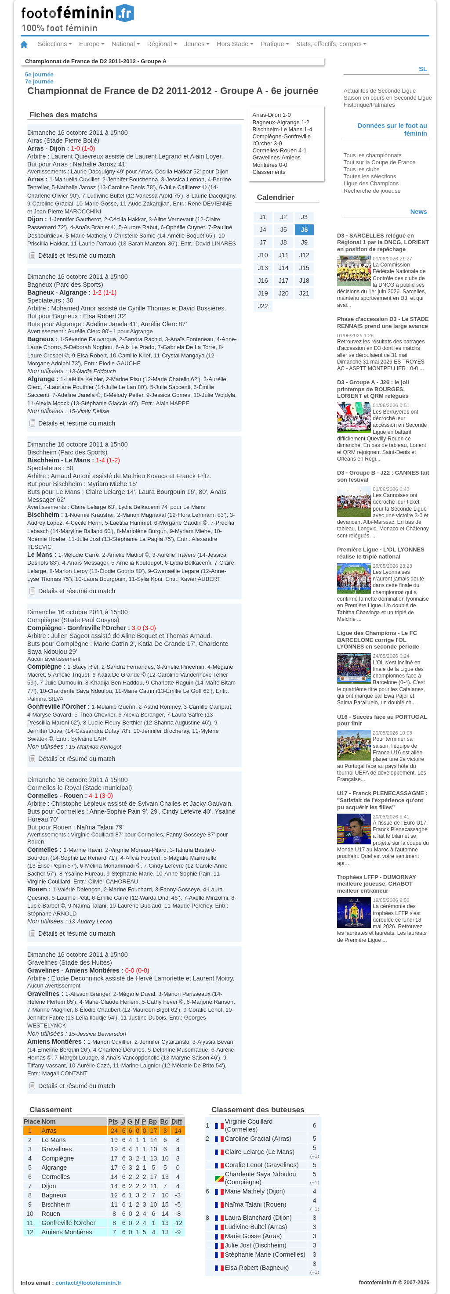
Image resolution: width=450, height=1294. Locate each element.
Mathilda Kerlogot (99, 746)
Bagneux (40, 292)
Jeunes (194, 43)
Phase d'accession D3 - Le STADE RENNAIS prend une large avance (383, 322)
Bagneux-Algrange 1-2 (281, 122)
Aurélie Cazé (93, 1065)
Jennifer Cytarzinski (164, 1041)
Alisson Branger (90, 994)
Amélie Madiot (125, 554)
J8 (283, 242)
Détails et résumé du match (76, 255)
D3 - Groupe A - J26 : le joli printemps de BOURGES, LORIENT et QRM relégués (373, 389)
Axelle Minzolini (208, 897)
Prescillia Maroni (48, 722)
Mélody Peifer (126, 395)
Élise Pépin (51, 865)
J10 (263, 255)
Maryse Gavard (52, 714)
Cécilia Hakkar (173, 171)
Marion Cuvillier (111, 1041)
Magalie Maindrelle (193, 857)
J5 (283, 229)
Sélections (52, 43)
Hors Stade (232, 43)
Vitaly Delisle (93, 411)
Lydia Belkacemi (139, 507)
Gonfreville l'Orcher (96, 627)
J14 (284, 267)
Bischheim (43, 460)
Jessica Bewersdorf (101, 1034)
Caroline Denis (126, 187)
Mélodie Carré (81, 554)
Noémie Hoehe (46, 539)
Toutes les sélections (370, 176)
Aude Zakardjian (149, 203)
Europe (89, 43)
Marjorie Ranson (212, 1001)
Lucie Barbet (43, 905)
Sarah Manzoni (147, 243)
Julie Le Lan (120, 387)
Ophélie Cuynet (185, 227)
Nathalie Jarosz (94, 164)
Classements (269, 172)
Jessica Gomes (170, 395)
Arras (35, 148)
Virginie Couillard (92, 834)
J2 (283, 216)
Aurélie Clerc (159, 324)
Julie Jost (88, 539)
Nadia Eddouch (96, 371)
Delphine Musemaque (180, 1049)
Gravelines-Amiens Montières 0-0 (277, 161)
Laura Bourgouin (161, 491)
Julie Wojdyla (218, 395)
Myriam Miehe (107, 483)
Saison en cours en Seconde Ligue (388, 97)
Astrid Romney (162, 706)
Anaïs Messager (87, 562)
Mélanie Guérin (116, 706)
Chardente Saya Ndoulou (80, 691)
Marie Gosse (100, 203)
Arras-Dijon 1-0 (272, 115)
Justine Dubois (147, 1017)
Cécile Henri (86, 522)
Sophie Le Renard (83, 857)
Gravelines (43, 970)
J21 (304, 293)
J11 (284, 255)
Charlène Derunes (121, 1049)
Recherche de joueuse (372, 190)
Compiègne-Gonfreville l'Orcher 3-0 (282, 140)
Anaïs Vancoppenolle (132, 1057)
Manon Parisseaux (186, 994)
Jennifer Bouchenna (132, 179)
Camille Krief (134, 355)
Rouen (73, 795)
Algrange (73, 292)
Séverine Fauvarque (90, 339)
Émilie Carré (112, 897)
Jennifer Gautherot (77, 219)
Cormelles (42, 795)
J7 (262, 242)
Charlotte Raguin (172, 682)
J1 (262, 216)
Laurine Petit (73, 897)
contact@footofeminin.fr (88, 1283)
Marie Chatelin (170, 379)
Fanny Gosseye (186, 834)
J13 (263, 267)
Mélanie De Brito (193, 1065)
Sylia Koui (149, 579)
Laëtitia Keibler (84, 379)
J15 (304, 267)
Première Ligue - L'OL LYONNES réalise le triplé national (381, 553)
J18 (304, 280)
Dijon (57, 148)
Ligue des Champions (371, 183)
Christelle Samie (135, 235)
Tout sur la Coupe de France (379, 162)
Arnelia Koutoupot (139, 562)
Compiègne (44, 627)
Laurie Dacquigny (93, 171)
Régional (159, 43)
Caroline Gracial (53, 203)
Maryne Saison (190, 1057)
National (123, 43)
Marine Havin (85, 850)
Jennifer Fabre (45, 1017)
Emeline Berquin (58, 1049)
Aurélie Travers (176, 554)
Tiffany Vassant (46, 1065)
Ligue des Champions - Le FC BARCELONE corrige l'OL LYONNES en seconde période (378, 640)
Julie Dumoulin (63, 682)
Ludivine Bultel (105, 195)
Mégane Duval (136, 994)
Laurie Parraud (97, 243)
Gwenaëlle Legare (176, 571)
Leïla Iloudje (91, 1017)
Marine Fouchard (130, 889)
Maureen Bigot (150, 1009)
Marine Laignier (140, 1065)
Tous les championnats (373, 155)
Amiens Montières (92, 970)
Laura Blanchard (248, 1217)
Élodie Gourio (116, 571)
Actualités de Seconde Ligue (380, 90)
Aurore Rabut (140, 227)
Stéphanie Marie (132, 873)
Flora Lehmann (197, 515)
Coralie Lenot (205, 1009)
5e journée (39, 74)
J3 (304, 216)
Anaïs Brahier (92, 227)
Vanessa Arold (154, 195)
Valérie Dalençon (79, 889)
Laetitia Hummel (130, 522)
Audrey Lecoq (94, 921)
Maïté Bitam (220, 682)
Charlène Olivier (47, 195)
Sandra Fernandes (129, 666)
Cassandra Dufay (97, 731)
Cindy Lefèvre (181, 811)
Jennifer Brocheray (165, 731)
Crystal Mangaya (183, 355)
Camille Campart (210, 706)
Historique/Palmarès (369, 104)
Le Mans (78, 460)
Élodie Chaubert (100, 1009)
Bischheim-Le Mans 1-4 (282, 129)
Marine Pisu (126, 379)
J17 (284, 280)
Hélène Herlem (46, 1001)
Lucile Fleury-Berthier (115, 722)
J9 (304, 242)
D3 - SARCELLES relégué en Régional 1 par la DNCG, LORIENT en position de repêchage (383, 242)
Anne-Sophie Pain (115, 811)
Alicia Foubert (143, 857)
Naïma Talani (95, 827)
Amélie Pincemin (183, 666)
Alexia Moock (52, 403)
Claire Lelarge (105, 491)
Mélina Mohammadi (109, 865)
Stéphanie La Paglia (137, 539)
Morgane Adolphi (48, 363)
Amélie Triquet (71, 674)
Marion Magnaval (144, 515)
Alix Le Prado (137, 347)
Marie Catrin (111, 643)
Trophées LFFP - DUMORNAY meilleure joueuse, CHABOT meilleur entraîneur (376, 884)
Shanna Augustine (177, 722)
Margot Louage (79, 1057)
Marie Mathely (88, 235)
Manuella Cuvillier (76, 179)
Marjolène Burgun (144, 531)
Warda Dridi (155, 897)
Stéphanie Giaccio (104, 403)
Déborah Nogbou (90, 347)
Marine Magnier (52, 1009)
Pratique (272, 43)
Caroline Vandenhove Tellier (192, 674)
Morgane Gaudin (180, 522)
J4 (262, 229)
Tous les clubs (361, 169)
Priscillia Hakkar (47, 243)
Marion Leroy (71, 571)
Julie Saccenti (172, 387)
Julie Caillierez (182, 187)
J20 (284, 293)
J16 (263, 280)
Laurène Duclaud (139, 905)
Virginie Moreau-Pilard (138, 850)
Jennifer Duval (45, 731)
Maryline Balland (82, 531)
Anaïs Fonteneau (192, 339)
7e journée (39, 81)
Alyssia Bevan (215, 1041)
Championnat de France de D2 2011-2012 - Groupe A (96, 61)
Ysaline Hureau (84, 873)
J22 (263, 306)
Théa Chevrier (97, 714)
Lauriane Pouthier (71, 387)
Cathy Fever (162, 1001)
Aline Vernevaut (174, 219)
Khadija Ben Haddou (117, 682)
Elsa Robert (99, 316)
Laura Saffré (187, 714)
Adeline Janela (106, 324)
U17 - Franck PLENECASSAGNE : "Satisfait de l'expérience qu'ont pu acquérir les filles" (382, 800)
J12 (304, 255)
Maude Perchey (192, 905)
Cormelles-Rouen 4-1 (280, 150)
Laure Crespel (45, 355)
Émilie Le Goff (184, 691)
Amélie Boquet (185, 235)
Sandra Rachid (143, 339)
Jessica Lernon (185, 179)
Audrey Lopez (44, 522)
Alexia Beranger (143, 714)
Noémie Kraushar (92, 515)
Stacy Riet (85, 666)
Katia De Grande (161, 643)
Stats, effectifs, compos (329, 43)
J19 (263, 293)
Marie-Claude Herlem (111, 1001)
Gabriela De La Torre (189, 347)
